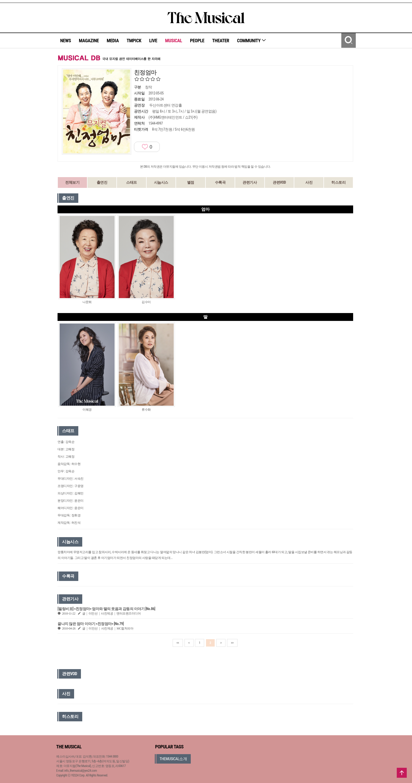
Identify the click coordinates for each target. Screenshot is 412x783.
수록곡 (220, 182)
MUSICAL (173, 40)
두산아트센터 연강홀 (165, 105)
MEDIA (113, 40)
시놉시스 (161, 182)
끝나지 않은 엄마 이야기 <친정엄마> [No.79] (91, 624)
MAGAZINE (89, 40)
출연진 (102, 182)
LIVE (153, 40)
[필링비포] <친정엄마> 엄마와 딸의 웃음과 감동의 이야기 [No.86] (106, 609)
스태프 (131, 182)
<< (178, 643)
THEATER (220, 40)
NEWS (65, 40)
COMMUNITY (251, 40)
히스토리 (338, 182)
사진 (308, 182)
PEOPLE (197, 40)
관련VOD (279, 182)
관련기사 (250, 182)
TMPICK (134, 40)
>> (232, 643)
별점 (190, 182)
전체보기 (72, 182)
